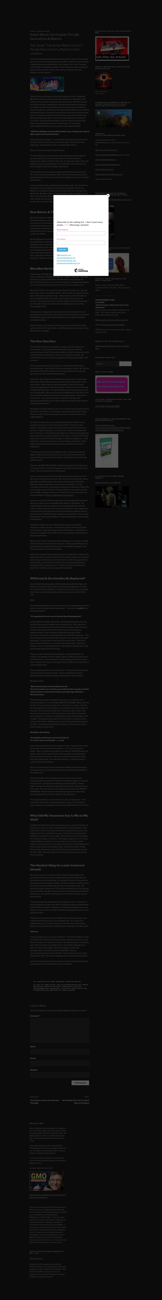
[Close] (108, 195)
